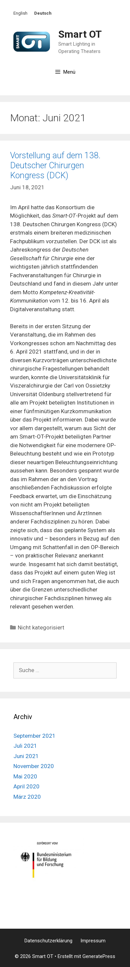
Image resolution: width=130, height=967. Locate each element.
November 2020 (33, 766)
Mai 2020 (25, 776)
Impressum (93, 941)
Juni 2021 (26, 756)
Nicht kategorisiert (41, 627)
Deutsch (43, 13)
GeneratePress (98, 956)
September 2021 (34, 735)
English (20, 13)
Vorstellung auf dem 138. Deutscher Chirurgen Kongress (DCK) (55, 165)
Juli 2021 (25, 745)
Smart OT (80, 34)
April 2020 (26, 786)
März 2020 (27, 796)
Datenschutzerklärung (48, 941)
